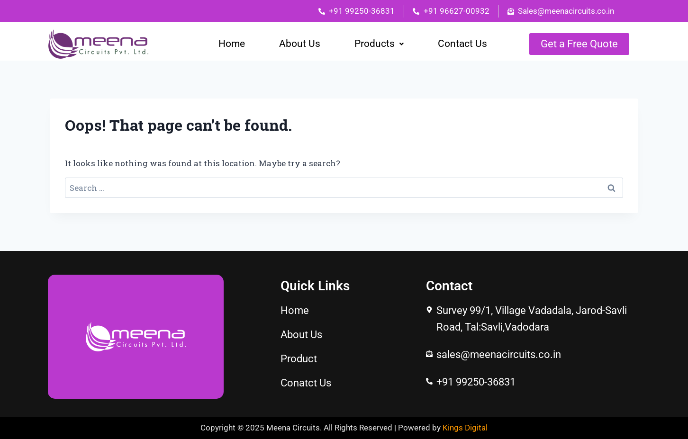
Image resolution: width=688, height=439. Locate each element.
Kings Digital (465, 427)
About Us (299, 43)
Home (231, 43)
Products (379, 43)
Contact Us (462, 43)
